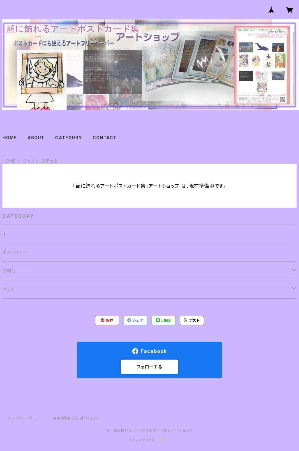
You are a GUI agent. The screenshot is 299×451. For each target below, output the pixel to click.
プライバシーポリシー (25, 418)
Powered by (149, 440)
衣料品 (9, 270)
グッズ (28, 160)
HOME (9, 137)
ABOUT (36, 137)
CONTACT (105, 137)
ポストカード (14, 252)
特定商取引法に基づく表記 (75, 418)
